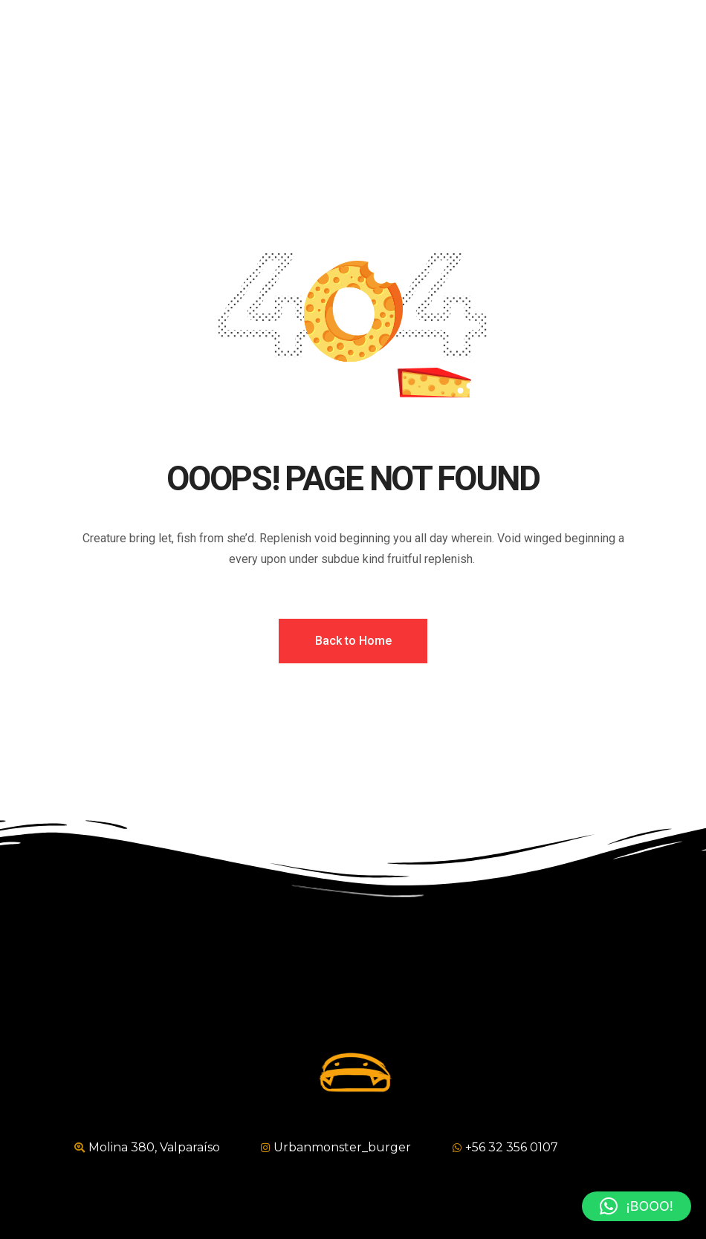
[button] (636, 1206)
